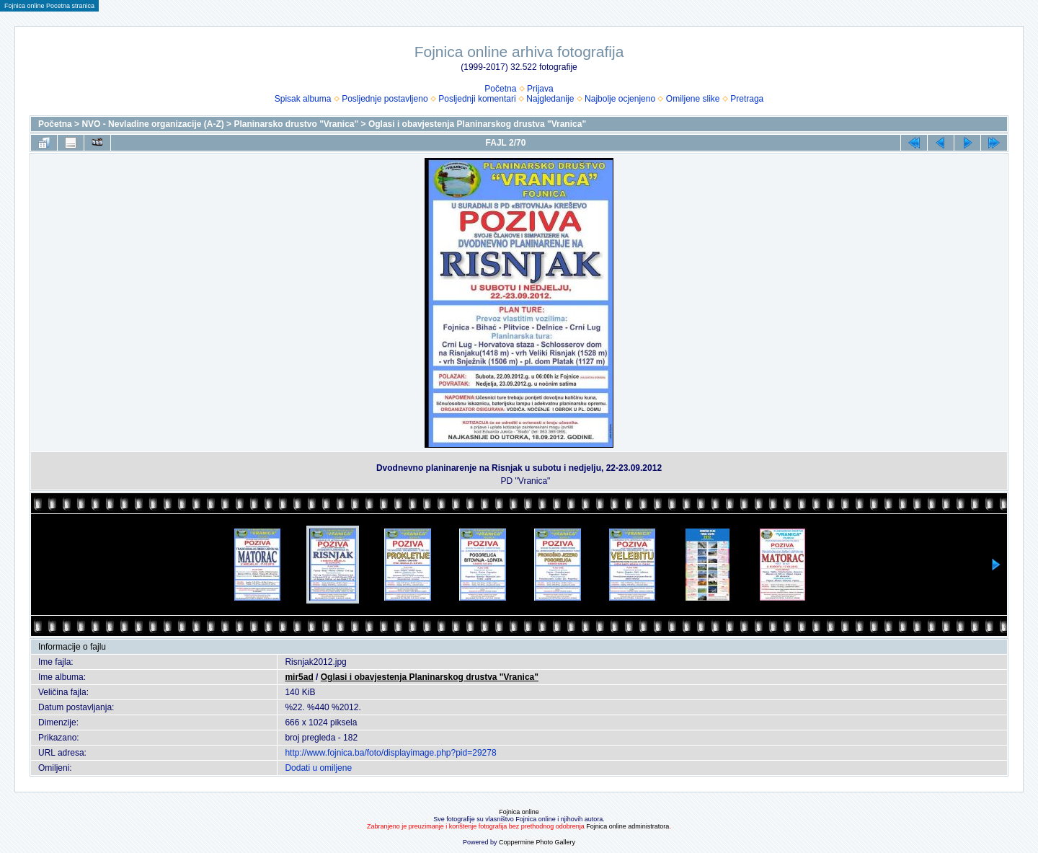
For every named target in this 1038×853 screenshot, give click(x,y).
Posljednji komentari (476, 99)
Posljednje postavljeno (384, 99)
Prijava (540, 89)
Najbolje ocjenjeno (620, 99)
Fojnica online (519, 812)
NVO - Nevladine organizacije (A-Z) (152, 124)
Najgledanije (550, 99)
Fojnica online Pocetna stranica (49, 5)
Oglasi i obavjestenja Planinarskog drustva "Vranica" (477, 124)
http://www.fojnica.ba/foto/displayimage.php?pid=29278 (390, 753)
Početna (500, 89)
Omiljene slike (693, 99)
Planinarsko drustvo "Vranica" (296, 124)
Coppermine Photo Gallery (537, 842)
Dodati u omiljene (318, 768)
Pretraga (746, 99)
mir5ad (299, 677)
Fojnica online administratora (627, 826)
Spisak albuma (303, 99)
